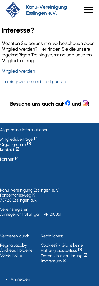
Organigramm (15, 144)
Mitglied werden (18, 71)
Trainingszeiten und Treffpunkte (33, 81)
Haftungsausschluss (61, 250)
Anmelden (20, 279)
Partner (9, 159)
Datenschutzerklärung (64, 255)
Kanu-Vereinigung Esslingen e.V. (46, 10)
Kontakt (10, 149)
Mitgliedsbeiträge (19, 139)
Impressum (54, 260)
